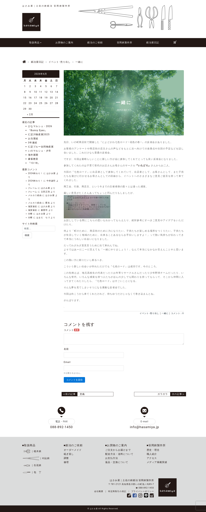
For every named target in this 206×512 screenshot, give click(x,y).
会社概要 (98, 491)
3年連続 (32, 142)
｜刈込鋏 (36, 458)
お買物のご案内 (64, 42)
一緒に (165, 313)
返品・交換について (116, 462)
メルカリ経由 (35, 195)
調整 (66, 458)
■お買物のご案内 (116, 445)
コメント (71, 330)
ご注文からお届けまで (118, 450)
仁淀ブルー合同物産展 (41, 146)
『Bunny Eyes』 (37, 130)
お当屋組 (33, 138)
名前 (66, 349)
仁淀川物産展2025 (39, 134)
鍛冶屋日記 (152, 42)
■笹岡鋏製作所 (156, 445)
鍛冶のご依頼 (95, 42)
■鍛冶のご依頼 (73, 445)
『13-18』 (34, 163)
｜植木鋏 (32, 451)
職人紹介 (152, 454)
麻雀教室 (33, 159)
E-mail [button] (144, 421)
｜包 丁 (31, 472)
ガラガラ (163, 394)
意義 (82, 394)
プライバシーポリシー (142, 491)
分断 (30, 214)
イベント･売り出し (149, 313)
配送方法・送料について (119, 454)
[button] (27, 235)
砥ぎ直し (69, 454)
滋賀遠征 (32, 206)
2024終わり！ (35, 173)
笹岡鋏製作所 (124, 42)
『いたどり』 (143, 165)
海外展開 (33, 154)
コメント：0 (177, 313)
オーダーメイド (73, 450)
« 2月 (30, 114)
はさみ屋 (51, 173)
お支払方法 (111, 458)
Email (67, 362)
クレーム (32, 188)
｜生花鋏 (32, 465)
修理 (66, 462)
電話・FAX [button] (61, 421)
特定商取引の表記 (117, 491)
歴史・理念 (153, 450)
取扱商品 (34, 42)
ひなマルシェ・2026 (40, 126)
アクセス (152, 458)
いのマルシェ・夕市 (39, 150)
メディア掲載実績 (157, 462)
